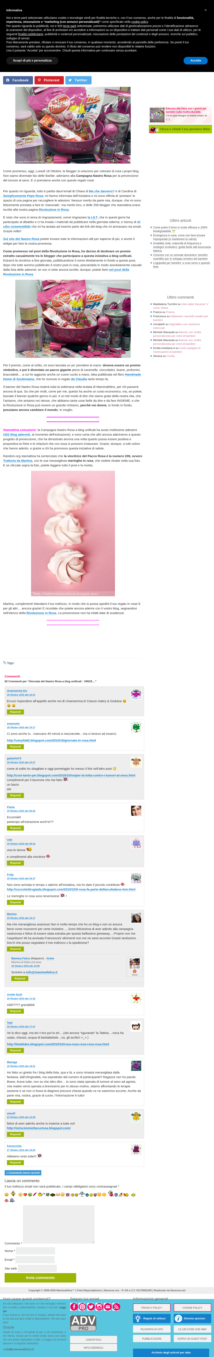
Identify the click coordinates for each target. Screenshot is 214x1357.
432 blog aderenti (17, 434)
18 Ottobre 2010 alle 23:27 (21, 762)
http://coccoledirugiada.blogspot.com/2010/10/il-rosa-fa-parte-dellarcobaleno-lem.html (71, 889)
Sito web (11, 1268)
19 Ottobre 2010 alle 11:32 (21, 998)
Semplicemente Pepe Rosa (23, 196)
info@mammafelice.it (41, 972)
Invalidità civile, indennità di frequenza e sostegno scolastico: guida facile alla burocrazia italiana (182, 247)
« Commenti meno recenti (23, 1172)
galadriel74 (14, 758)
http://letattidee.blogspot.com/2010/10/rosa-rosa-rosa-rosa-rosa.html (58, 1044)
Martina (12, 914)
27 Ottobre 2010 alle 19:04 (21, 1150)
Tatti (9, 1022)
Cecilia (171, 356)
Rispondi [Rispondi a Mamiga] (15, 1101)
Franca (170, 312)
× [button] (205, 10)
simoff (11, 1113)
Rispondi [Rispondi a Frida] (15, 902)
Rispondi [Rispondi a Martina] (15, 949)
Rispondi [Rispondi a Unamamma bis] (15, 712)
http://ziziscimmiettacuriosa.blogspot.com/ (38, 1128)
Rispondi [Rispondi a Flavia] (15, 828)
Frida (10, 874)
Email (10, 1259)
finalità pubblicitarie (30, 34)
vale (9, 839)
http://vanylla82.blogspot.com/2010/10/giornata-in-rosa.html (51, 740)
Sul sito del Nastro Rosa (21, 239)
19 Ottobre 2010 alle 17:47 (21, 1026)
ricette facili (14, 994)
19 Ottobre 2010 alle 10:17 (21, 918)
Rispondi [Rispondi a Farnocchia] (15, 1162)
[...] (168, 119)
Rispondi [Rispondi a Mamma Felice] (19, 978)
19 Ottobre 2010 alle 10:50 (25, 966)
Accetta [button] (195, 60)
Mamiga (12, 1062)
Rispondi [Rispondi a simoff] (15, 1134)
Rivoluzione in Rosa (54, 209)
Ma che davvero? (102, 191)
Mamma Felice (20, 958)
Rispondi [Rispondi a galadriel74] (15, 795)
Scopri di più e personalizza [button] (32, 60)
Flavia (11, 807)
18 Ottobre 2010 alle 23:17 (21, 727)
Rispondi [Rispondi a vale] (15, 863)
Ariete (50, 958)
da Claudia (79, 379)
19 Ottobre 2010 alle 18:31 (21, 1066)
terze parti (69, 26)
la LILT (93, 217)
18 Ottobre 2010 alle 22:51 (21, 695)
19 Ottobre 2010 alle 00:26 (21, 811)
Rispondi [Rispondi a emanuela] (15, 746)
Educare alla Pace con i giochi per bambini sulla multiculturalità (186, 110)
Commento (13, 1243)
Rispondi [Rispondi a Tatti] (15, 1050)
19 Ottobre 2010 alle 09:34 (21, 844)
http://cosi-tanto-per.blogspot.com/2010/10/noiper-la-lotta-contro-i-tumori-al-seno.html (71, 775)
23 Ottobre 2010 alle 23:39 (21, 1117)
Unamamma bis (17, 690)
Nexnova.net (178, 1290)
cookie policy (139, 21)
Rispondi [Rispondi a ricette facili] (15, 1011)
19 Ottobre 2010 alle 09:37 (21, 878)
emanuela (13, 723)
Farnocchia (14, 1146)
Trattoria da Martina (17, 460)
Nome (10, 1251)
